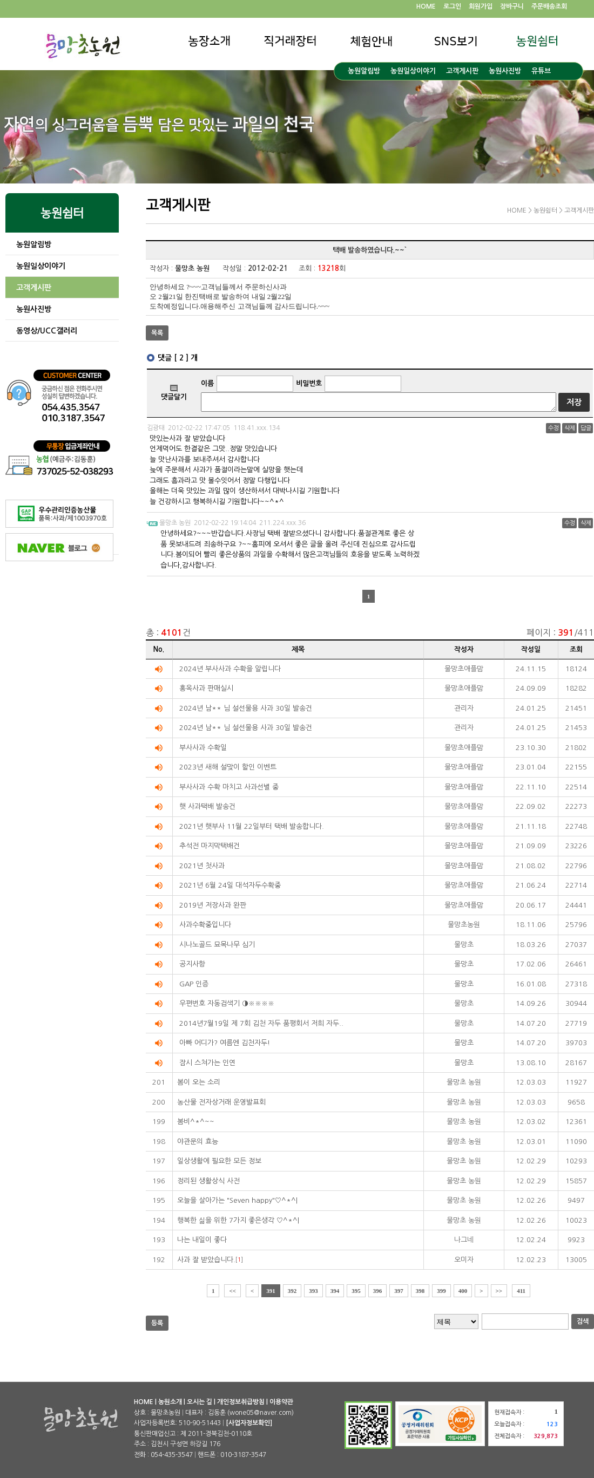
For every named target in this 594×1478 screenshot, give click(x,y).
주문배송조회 (549, 6)
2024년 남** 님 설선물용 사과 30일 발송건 (245, 708)
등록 (157, 1323)
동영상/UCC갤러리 (46, 331)
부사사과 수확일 (203, 747)
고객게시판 (462, 70)
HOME (426, 6)
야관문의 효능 (197, 1141)
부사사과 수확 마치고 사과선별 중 (229, 787)
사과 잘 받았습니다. (206, 1259)
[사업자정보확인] (249, 1423)
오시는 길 (199, 1402)
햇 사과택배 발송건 (207, 806)
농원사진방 (505, 70)
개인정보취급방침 (241, 1402)
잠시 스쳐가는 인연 (207, 1062)
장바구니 (512, 6)
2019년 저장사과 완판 (212, 905)
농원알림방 (364, 70)
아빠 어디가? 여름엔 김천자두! (224, 1042)
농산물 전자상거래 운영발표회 (221, 1102)
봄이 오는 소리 (198, 1082)
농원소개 (170, 1402)
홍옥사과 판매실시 (206, 688)
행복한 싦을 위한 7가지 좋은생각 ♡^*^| (238, 1220)
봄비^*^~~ (195, 1121)
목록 (157, 333)
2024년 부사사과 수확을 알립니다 (230, 668)
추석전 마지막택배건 (209, 845)
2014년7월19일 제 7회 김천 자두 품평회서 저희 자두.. (261, 1023)
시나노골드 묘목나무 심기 (217, 944)
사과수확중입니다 (205, 924)
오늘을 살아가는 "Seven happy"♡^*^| (237, 1200)
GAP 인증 (193, 983)
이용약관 (281, 1402)
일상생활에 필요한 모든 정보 (219, 1160)
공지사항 (192, 964)
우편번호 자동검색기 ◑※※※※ (226, 1003)
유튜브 (541, 70)
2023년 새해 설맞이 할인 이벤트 (227, 767)
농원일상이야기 (413, 70)
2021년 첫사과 (202, 865)
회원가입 (480, 6)
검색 (583, 1321)
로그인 (452, 6)
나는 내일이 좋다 (202, 1239)
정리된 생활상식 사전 (208, 1180)
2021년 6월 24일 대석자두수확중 (230, 885)
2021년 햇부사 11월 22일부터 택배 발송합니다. (251, 826)
